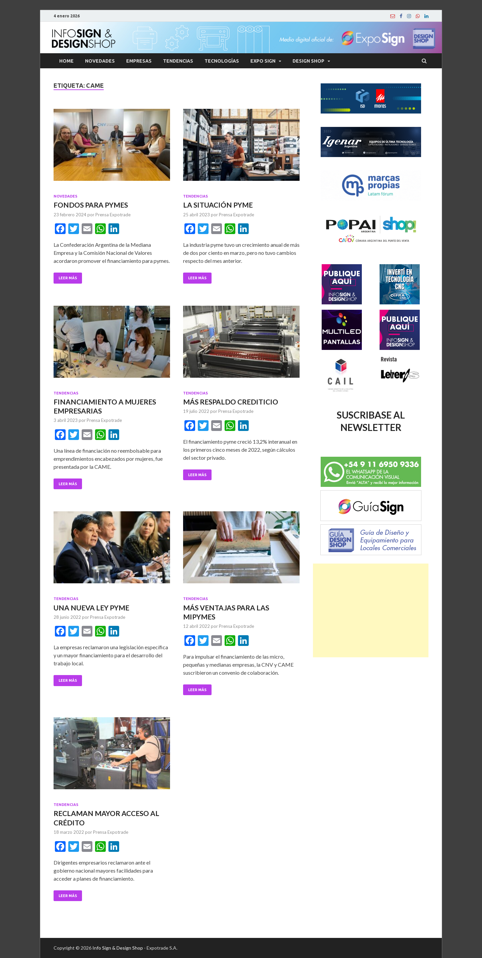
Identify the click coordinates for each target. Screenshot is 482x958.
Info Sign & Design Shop (117, 948)
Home (66, 61)
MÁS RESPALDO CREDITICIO (230, 401)
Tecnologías (222, 61)
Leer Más (68, 278)
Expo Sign (262, 61)
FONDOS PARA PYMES (91, 205)
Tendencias (178, 61)
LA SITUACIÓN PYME (218, 205)
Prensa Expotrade (113, 214)
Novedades (100, 61)
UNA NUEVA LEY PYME (91, 607)
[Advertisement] (370, 610)
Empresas (139, 61)
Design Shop (308, 61)
